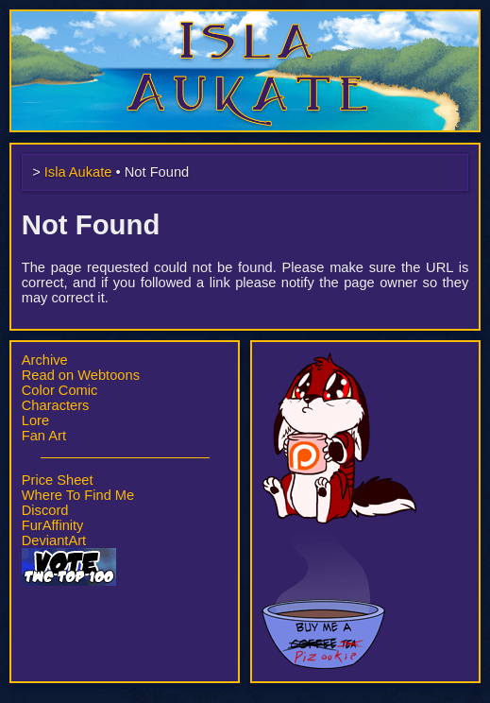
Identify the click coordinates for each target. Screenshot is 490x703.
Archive (45, 360)
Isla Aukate (245, 18)
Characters (56, 405)
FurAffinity (53, 525)
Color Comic (60, 390)
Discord (45, 510)
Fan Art (44, 435)
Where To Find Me (78, 495)
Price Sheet (57, 480)
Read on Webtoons (81, 375)
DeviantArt (54, 540)
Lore (35, 420)
